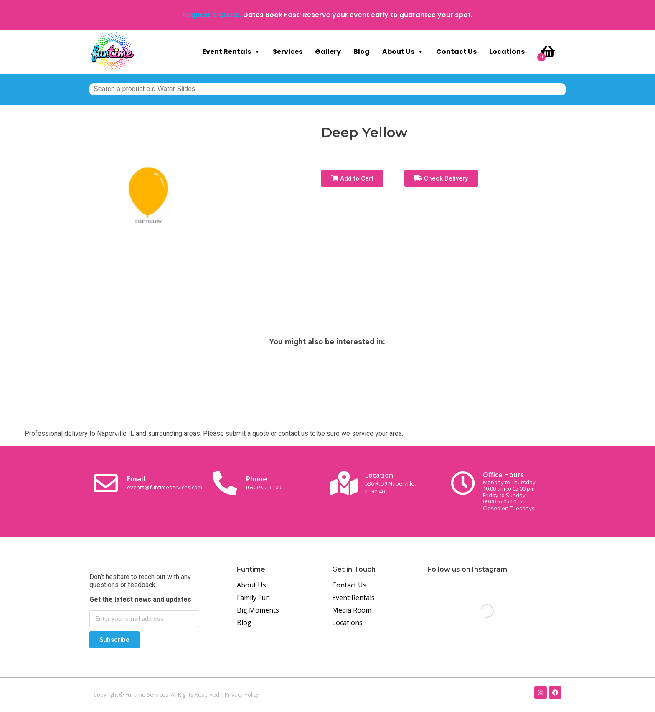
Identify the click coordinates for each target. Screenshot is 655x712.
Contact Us (456, 51)
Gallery (328, 51)
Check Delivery (441, 178)
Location (390, 482)
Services (287, 51)
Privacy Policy (242, 694)
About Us (403, 51)
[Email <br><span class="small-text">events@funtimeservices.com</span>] (106, 483)
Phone (263, 482)
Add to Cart (352, 178)
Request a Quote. (212, 15)
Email (164, 482)
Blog (361, 51)
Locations (507, 51)
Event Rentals (231, 51)
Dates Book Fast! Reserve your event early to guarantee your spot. (357, 15)
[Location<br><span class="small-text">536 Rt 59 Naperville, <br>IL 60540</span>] (344, 483)
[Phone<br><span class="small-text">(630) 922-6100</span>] (225, 483)
